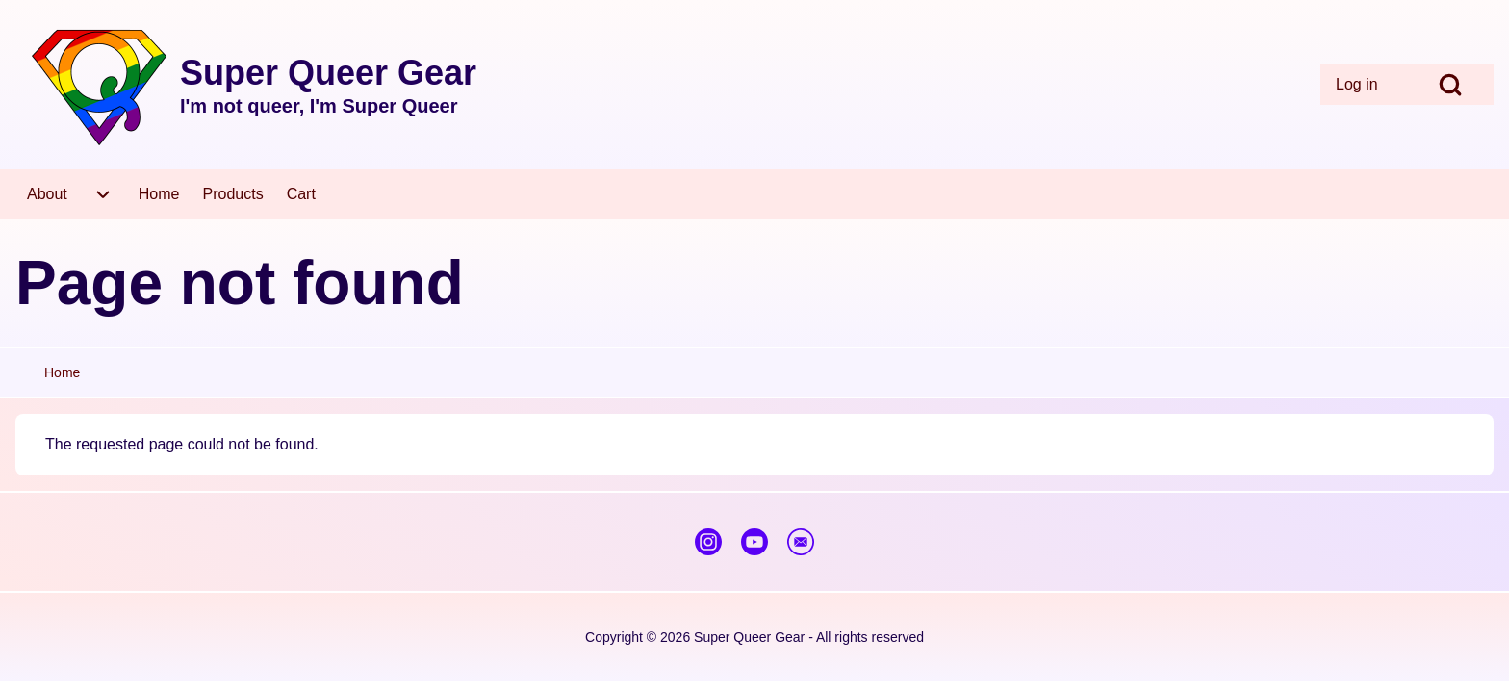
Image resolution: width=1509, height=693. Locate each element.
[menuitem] (1363, 84)
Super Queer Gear (328, 72)
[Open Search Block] (1450, 84)
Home (62, 372)
